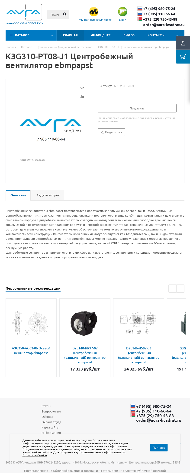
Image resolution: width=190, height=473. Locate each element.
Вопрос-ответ (51, 411)
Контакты (156, 35)
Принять (159, 447)
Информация (51, 433)
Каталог (22, 35)
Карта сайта (50, 427)
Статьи (46, 406)
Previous (172, 288)
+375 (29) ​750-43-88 (160, 19)
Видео (129, 35)
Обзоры (47, 417)
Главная (70, 35)
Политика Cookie (35, 455)
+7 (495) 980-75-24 (159, 8)
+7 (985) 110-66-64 (159, 14)
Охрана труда (51, 422)
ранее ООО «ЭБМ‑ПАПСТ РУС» (24, 23)
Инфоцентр (100, 35)
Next (180, 288)
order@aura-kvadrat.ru (163, 24)
